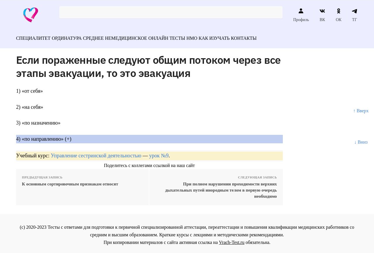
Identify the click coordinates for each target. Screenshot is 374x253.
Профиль (301, 15)
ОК (338, 15)
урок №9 (159, 153)
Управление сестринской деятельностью (96, 153)
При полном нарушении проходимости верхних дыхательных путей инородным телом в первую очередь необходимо (221, 187)
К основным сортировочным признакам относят (70, 181)
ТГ (355, 15)
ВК (322, 15)
